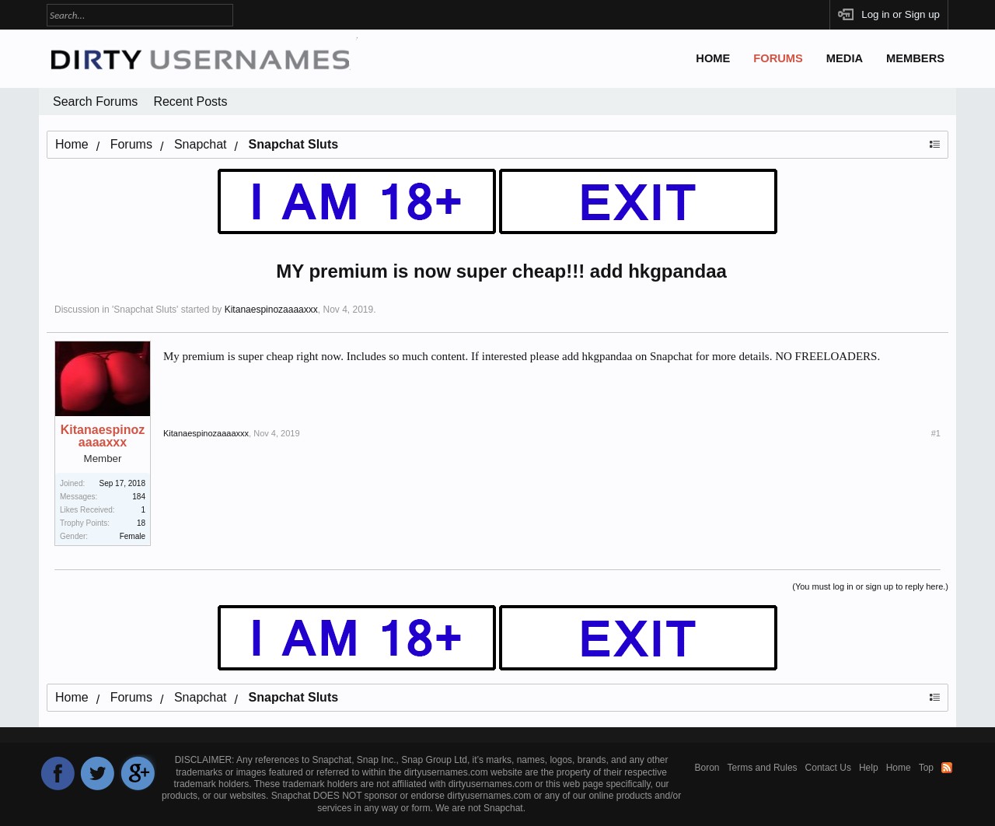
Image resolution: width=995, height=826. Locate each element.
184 (138, 496)
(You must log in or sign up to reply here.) (870, 586)
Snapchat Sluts (144, 309)
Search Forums (95, 101)
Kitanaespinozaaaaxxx (271, 309)
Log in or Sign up (900, 14)
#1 (936, 433)
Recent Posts (190, 101)
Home (713, 58)
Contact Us (828, 767)
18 (141, 523)
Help (868, 767)
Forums (778, 58)
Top (926, 767)
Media (844, 58)
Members (915, 58)
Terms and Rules (763, 767)
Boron (707, 767)
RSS (946, 767)
